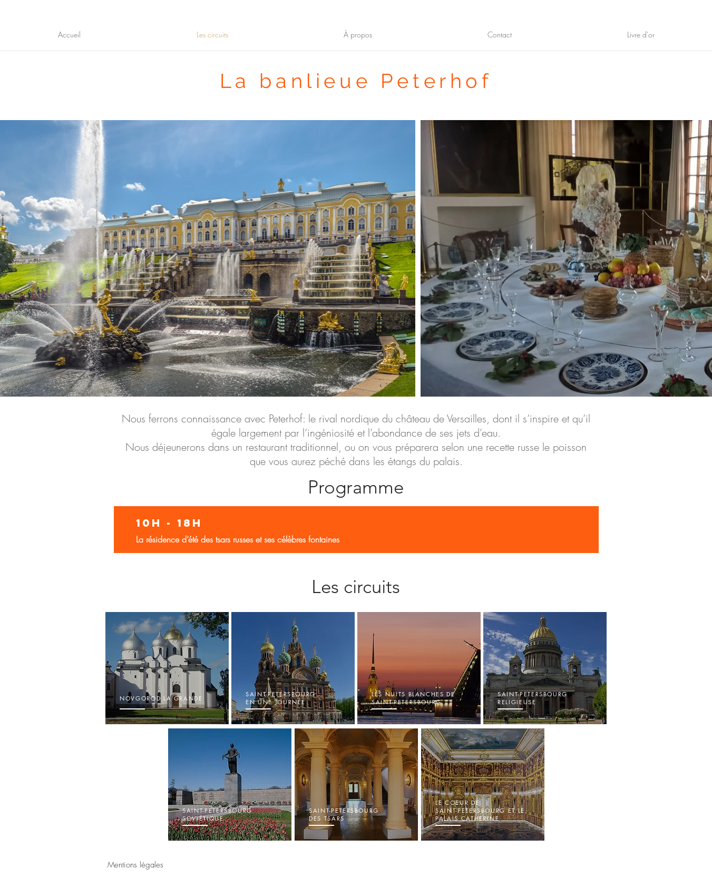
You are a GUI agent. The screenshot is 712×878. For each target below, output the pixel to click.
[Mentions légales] (135, 865)
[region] (167, 668)
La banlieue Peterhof (356, 81)
